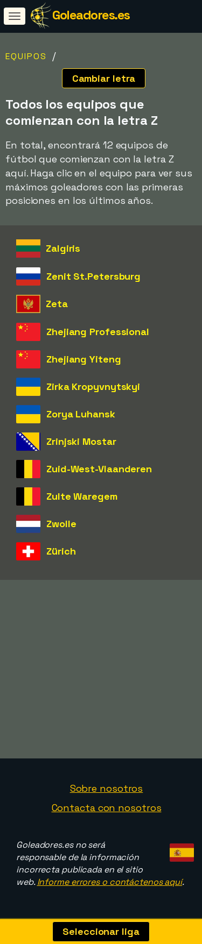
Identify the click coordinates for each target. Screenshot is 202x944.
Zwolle (61, 523)
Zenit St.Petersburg (93, 276)
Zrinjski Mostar (81, 441)
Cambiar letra (104, 78)
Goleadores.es (91, 14)
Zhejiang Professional (97, 331)
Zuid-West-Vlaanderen (99, 469)
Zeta (57, 303)
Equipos (26, 56)
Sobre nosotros (106, 788)
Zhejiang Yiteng (83, 359)
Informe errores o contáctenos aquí (110, 882)
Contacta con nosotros (107, 807)
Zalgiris (63, 248)
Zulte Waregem (81, 496)
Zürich (60, 551)
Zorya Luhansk (80, 414)
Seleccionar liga (100, 931)
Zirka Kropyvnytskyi (93, 386)
